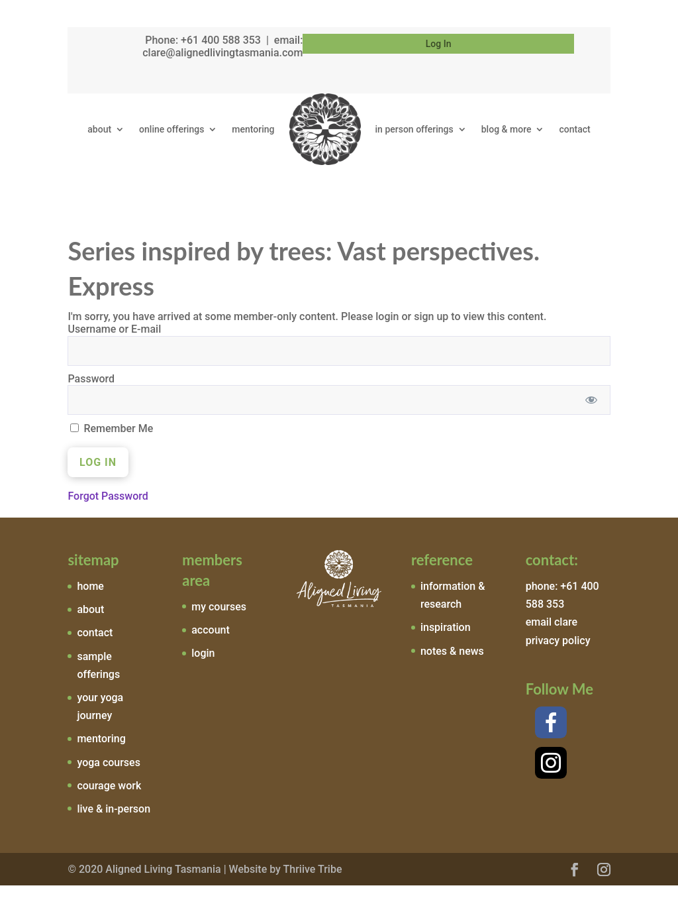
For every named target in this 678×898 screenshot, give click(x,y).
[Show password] (591, 412)
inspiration (445, 640)
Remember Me (111, 440)
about (99, 129)
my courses (218, 618)
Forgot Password (108, 508)
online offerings (171, 129)
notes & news (452, 663)
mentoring (253, 129)
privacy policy (558, 652)
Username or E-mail (114, 341)
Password (91, 390)
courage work (109, 797)
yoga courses (108, 774)
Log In (439, 44)
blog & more (506, 129)
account (210, 642)
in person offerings (414, 129)
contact (574, 129)
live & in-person (113, 821)
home (90, 598)
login (203, 665)
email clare (551, 634)
